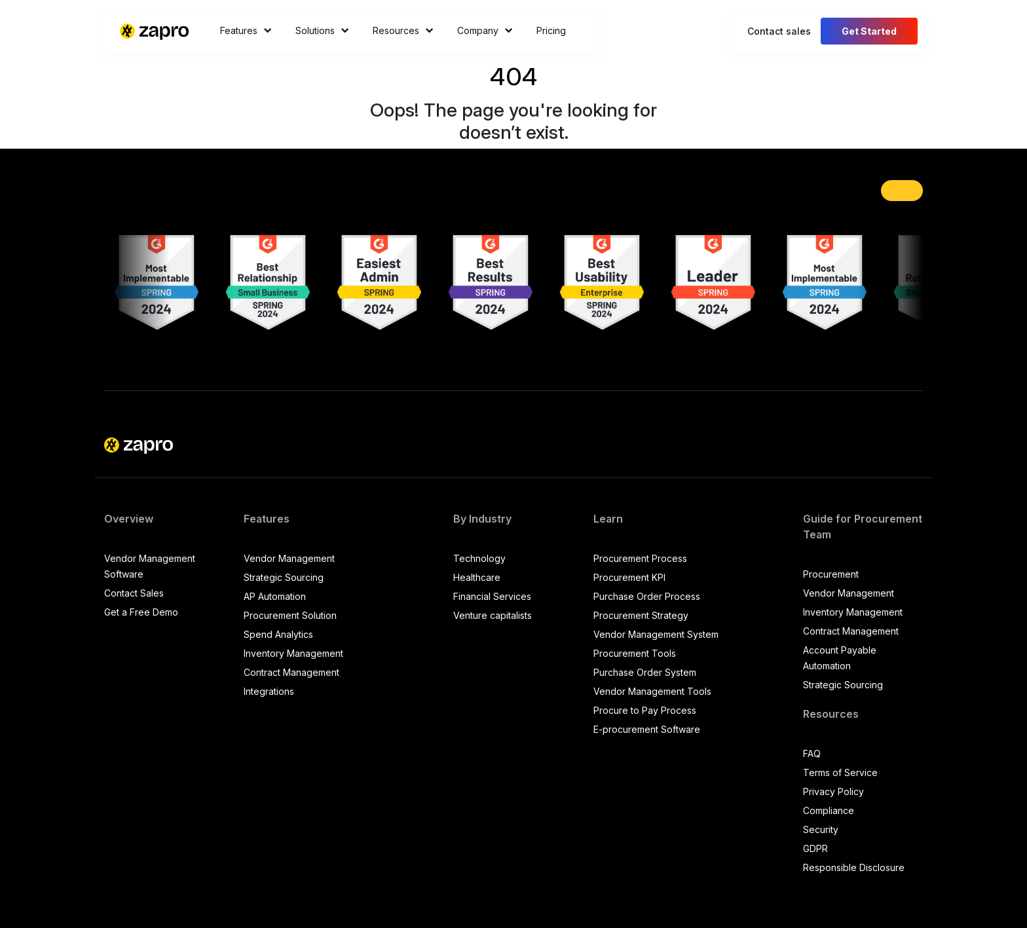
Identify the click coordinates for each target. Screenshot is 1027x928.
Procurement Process (640, 558)
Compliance (828, 810)
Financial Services (492, 596)
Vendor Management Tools (652, 691)
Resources (403, 30)
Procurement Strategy (640, 615)
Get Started (869, 31)
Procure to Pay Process (644, 710)
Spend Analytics (278, 634)
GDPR (815, 848)
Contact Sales (134, 593)
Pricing (551, 30)
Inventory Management (293, 653)
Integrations (269, 691)
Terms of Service (840, 772)
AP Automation (275, 596)
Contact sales (779, 31)
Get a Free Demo (141, 612)
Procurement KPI (629, 577)
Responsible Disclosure (854, 867)
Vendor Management (289, 558)
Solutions (322, 30)
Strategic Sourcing (284, 577)
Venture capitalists (492, 615)
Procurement (831, 574)
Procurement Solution (290, 615)
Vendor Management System (656, 634)
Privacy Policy (833, 791)
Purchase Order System (644, 672)
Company (485, 30)
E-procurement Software (646, 729)
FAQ (812, 753)
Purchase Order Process (646, 596)
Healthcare (476, 577)
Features (246, 30)
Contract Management (291, 672)
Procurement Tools (634, 653)
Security (820, 829)
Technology (479, 558)
